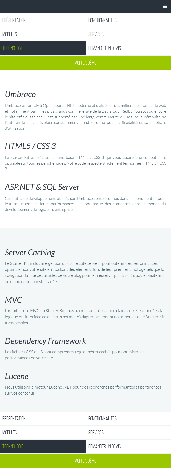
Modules (9, 34)
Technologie (12, 48)
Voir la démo (85, 63)
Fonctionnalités (102, 20)
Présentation (14, 20)
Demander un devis (104, 48)
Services (96, 34)
